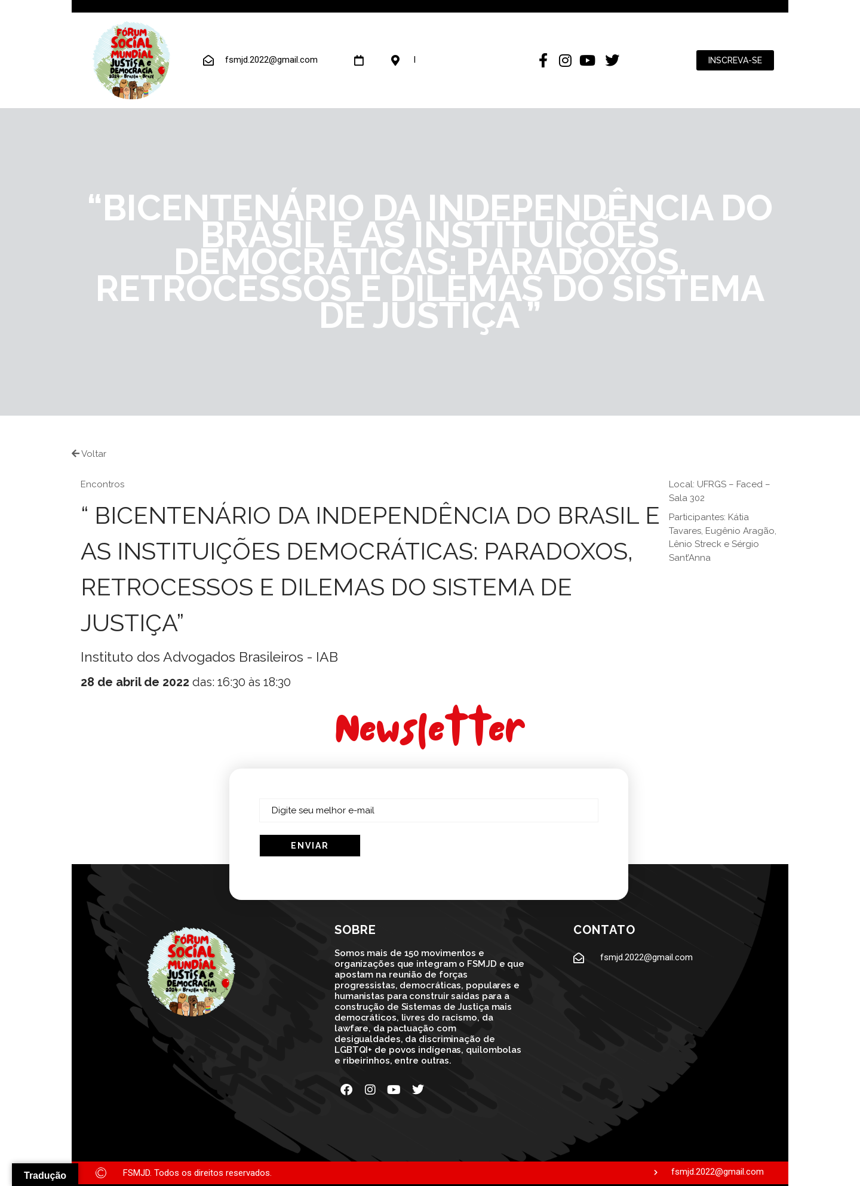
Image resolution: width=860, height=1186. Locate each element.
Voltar (89, 453)
